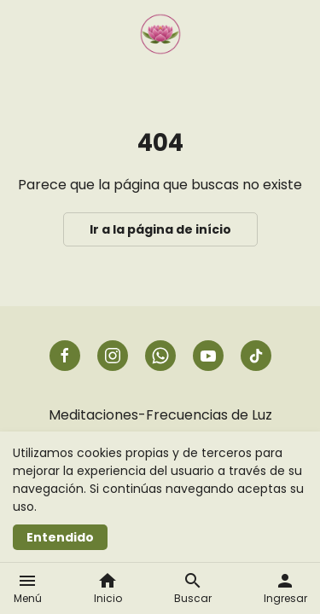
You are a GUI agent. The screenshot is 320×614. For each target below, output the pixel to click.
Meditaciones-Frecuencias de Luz (160, 415)
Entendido (60, 537)
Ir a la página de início (160, 229)
